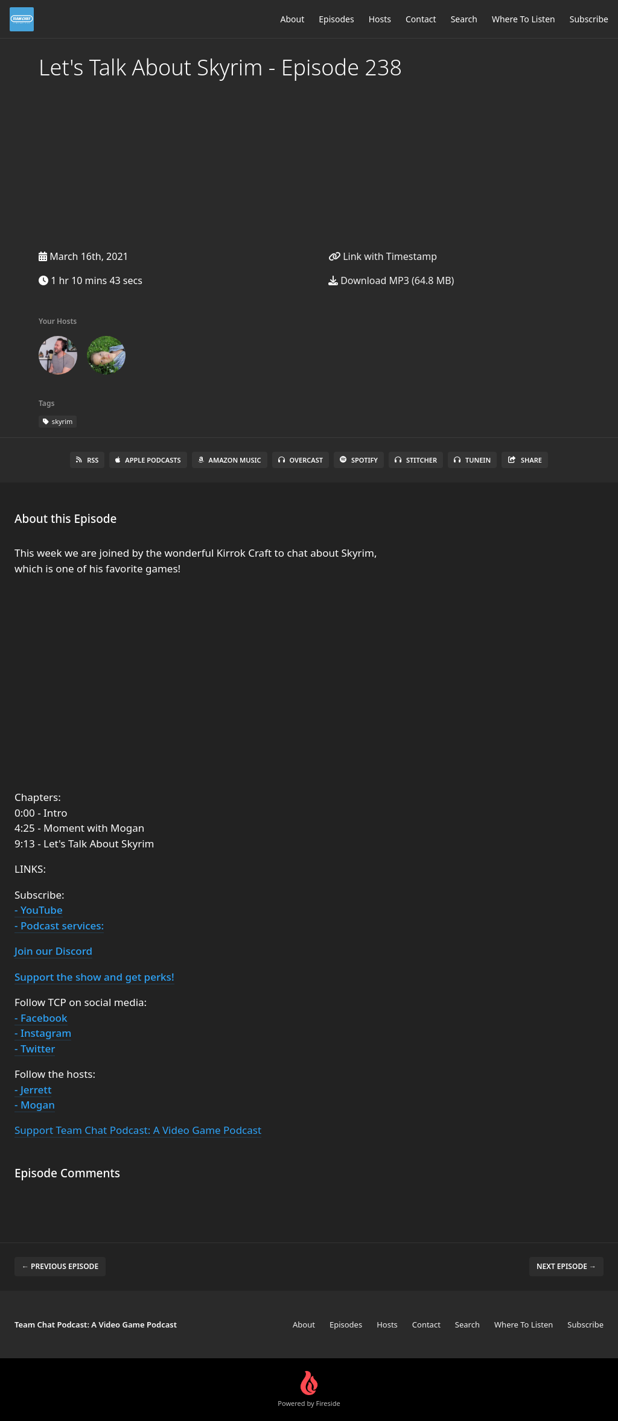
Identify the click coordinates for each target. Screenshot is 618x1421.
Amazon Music (229, 459)
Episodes (336, 19)
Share (525, 459)
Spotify (359, 459)
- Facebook (41, 1018)
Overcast (300, 459)
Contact (421, 19)
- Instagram (42, 1033)
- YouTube (38, 910)
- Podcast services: (59, 925)
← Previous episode (60, 1266)
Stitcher (416, 459)
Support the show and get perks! (94, 977)
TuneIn (472, 459)
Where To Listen (523, 19)
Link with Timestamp (382, 256)
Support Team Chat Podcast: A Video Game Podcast (137, 1130)
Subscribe (589, 19)
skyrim (57, 421)
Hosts (380, 19)
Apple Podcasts (147, 459)
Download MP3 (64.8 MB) (391, 280)
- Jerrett (32, 1090)
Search (464, 19)
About (293, 19)
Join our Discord (53, 951)
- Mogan (34, 1105)
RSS (87, 459)
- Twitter (34, 1048)
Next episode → (566, 1266)
